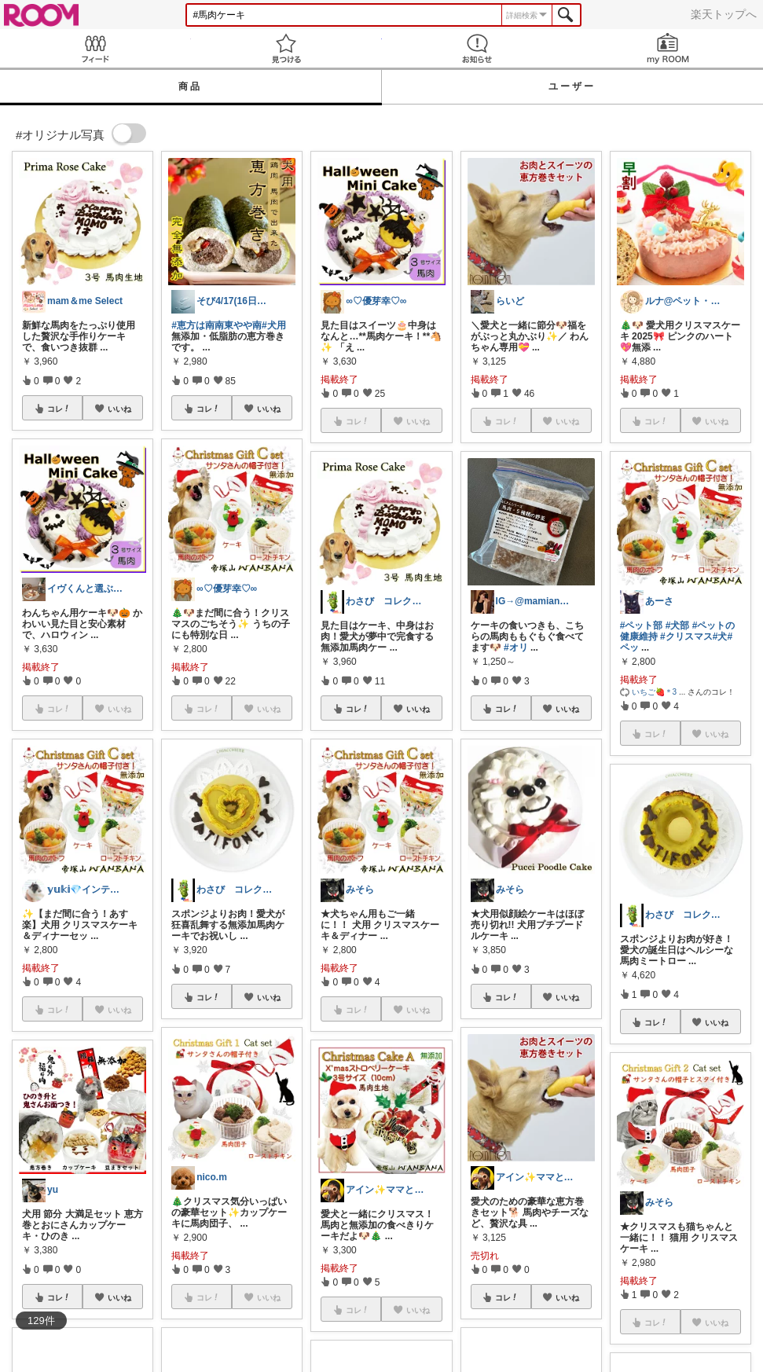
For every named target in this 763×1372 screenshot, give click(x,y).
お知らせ (477, 48)
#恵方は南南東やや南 (216, 325)
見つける (286, 48)
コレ (59, 409)
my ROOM (667, 48)
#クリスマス (686, 636)
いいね (119, 409)
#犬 (720, 636)
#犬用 (274, 325)
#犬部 (678, 625)
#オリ (516, 647)
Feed (95, 48)
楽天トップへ (724, 14)
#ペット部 (641, 625)
